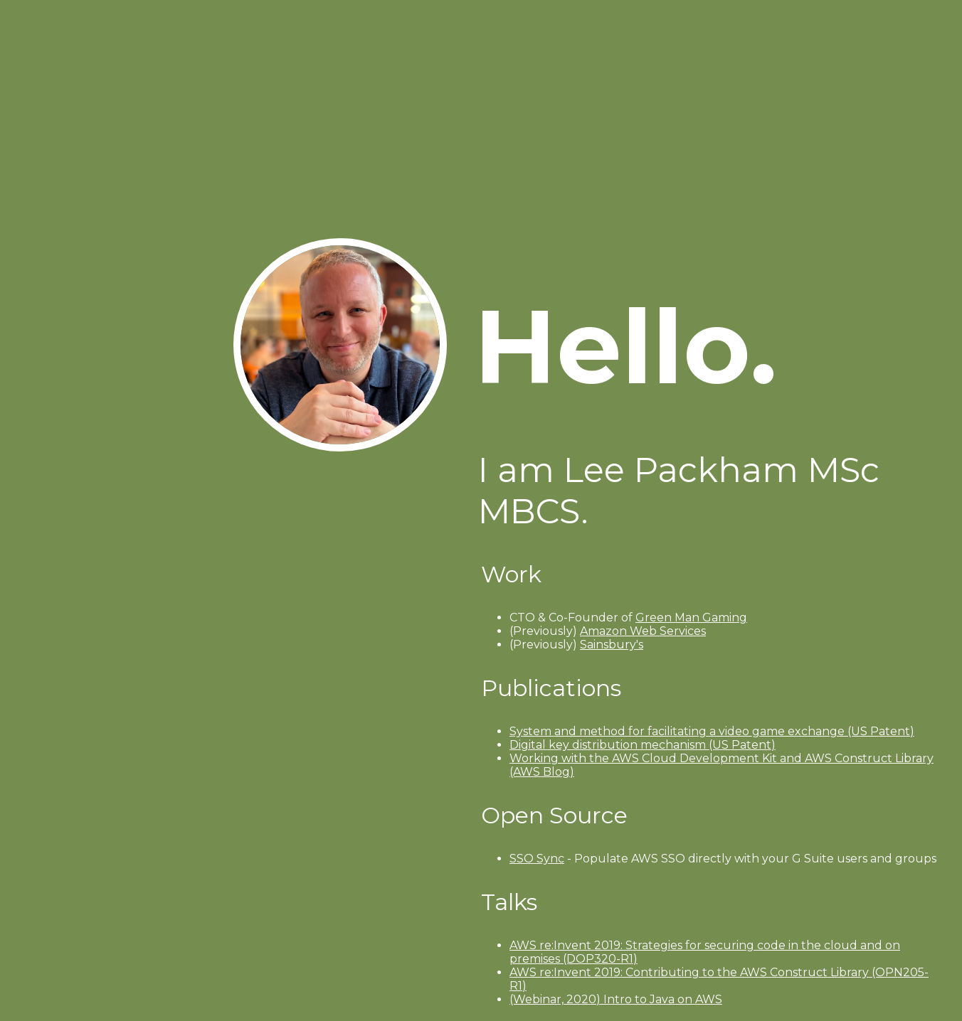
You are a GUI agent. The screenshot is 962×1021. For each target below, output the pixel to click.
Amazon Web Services (643, 631)
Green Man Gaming (691, 617)
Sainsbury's (611, 644)
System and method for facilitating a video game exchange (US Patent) (711, 731)
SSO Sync (536, 858)
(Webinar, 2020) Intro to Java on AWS (615, 999)
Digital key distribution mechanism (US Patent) (642, 745)
